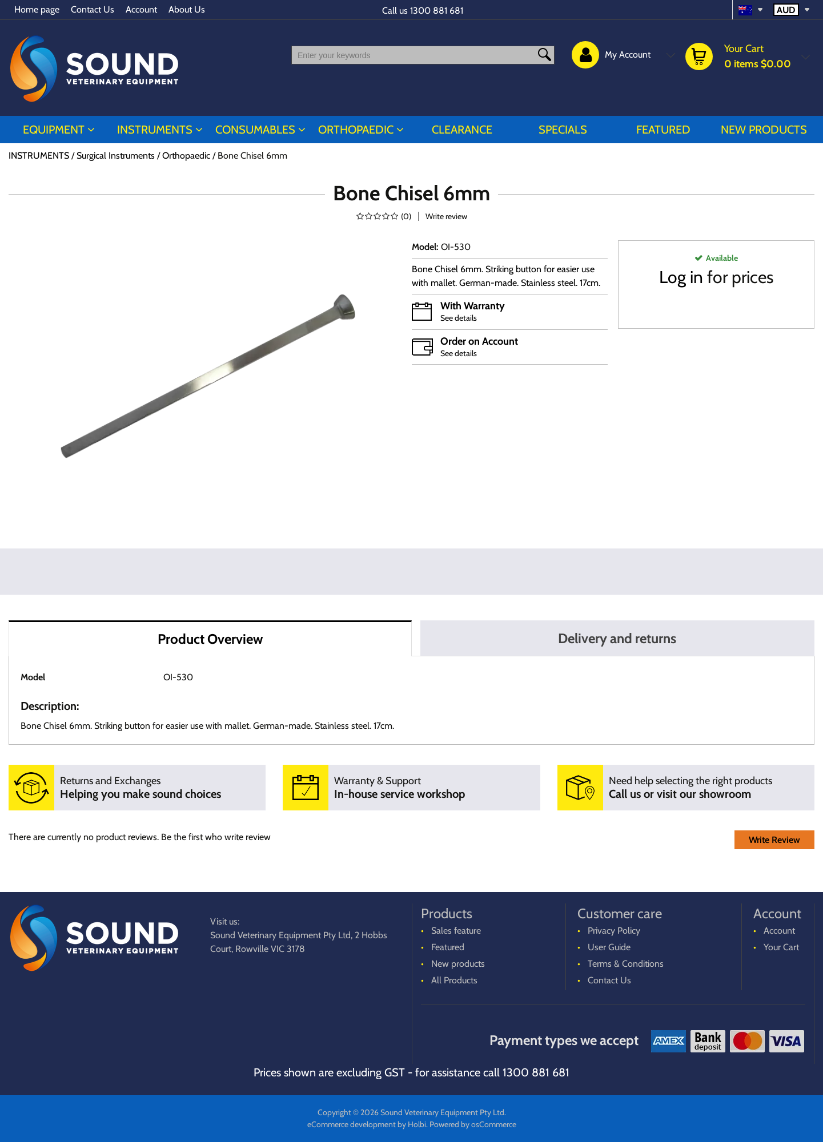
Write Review (774, 839)
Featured (663, 129)
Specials (563, 129)
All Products (454, 980)
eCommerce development (351, 1124)
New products (764, 129)
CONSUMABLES (255, 129)
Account (141, 9)
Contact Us (92, 9)
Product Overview (210, 639)
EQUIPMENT (54, 129)
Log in (681, 277)
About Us (186, 9)
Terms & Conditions (626, 963)
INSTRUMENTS (154, 129)
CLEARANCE (462, 129)
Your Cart (781, 947)
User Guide (609, 947)
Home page (36, 9)
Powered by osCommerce (472, 1124)
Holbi (417, 1124)
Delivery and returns (617, 638)
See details (458, 318)
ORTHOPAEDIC (356, 129)
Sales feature (456, 930)
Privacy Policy (614, 930)
